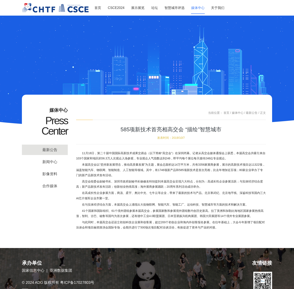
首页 (97, 8)
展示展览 (137, 8)
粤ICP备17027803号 (77, 282)
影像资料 (49, 174)
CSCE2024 (116, 8)
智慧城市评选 (175, 8)
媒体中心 (198, 8)
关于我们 (217, 8)
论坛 (154, 8)
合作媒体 (49, 186)
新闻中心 (49, 162)
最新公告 (49, 150)
